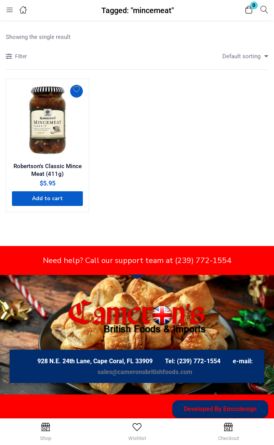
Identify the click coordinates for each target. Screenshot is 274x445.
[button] (249, 10)
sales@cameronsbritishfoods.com (144, 372)
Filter (16, 57)
